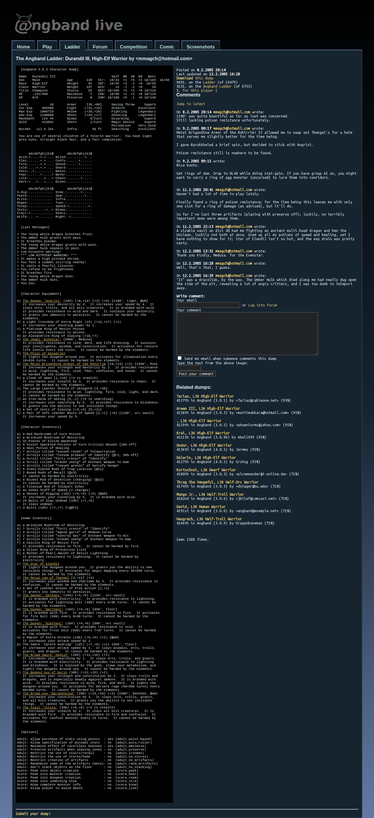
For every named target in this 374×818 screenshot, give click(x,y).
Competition (133, 46)
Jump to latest (190, 104)
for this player (198, 90)
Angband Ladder (217, 86)
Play (47, 46)
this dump (194, 78)
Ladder (72, 46)
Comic (167, 46)
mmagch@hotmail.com (231, 112)
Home (23, 46)
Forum (100, 46)
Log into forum (262, 305)
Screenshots (201, 46)
